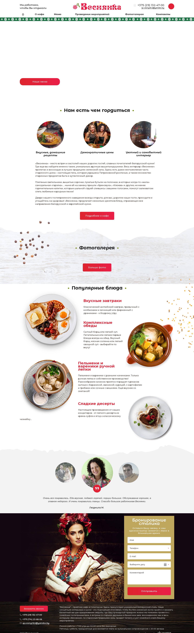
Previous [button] (7, 54)
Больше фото (97, 267)
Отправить (149, 591)
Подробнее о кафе (97, 215)
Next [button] (186, 54)
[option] (97, 57)
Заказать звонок (34, 608)
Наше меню (39, 81)
